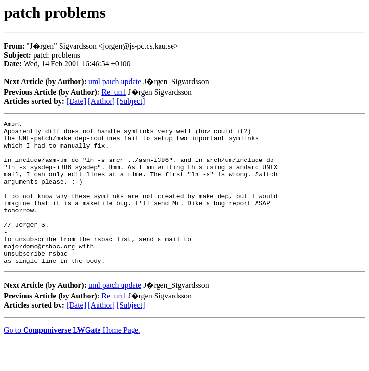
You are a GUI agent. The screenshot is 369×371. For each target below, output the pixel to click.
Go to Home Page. (72, 359)
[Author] (101, 101)
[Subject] (131, 101)
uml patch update (114, 81)
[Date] (76, 101)
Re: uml (113, 92)
